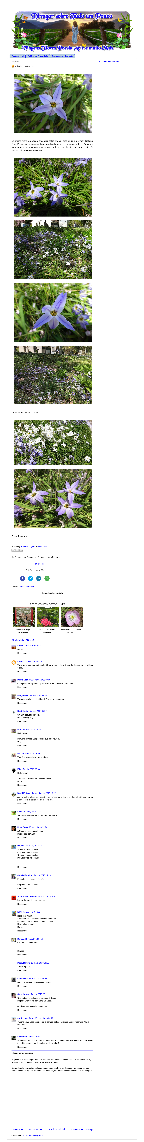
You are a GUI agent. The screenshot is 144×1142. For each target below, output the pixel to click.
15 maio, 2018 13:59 (35, 846)
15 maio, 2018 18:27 (38, 978)
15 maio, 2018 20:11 (39, 994)
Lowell (20, 661)
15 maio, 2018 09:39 (31, 769)
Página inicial (56, 1129)
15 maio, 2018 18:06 (40, 963)
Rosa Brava (22, 827)
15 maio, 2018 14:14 (42, 875)
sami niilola (22, 978)
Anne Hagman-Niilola (27, 896)
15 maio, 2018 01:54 (33, 661)
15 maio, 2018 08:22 (31, 753)
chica (19, 811)
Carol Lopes (23, 994)
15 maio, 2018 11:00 (32, 811)
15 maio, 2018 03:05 (41, 680)
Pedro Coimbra (24, 680)
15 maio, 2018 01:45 (33, 646)
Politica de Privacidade (38, 56)
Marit (19, 729)
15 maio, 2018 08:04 (32, 729)
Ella (19, 769)
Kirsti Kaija (22, 711)
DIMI (19, 912)
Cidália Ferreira (24, 875)
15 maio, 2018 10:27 (46, 793)
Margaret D (22, 695)
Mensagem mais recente (26, 1129)
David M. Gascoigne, (27, 793)
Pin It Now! (39, 564)
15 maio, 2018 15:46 (31, 912)
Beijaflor (21, 846)
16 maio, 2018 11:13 (36, 1037)
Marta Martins (23, 963)
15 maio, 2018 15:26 (47, 896)
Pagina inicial (18, 56)
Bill (19, 753)
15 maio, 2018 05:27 (38, 711)
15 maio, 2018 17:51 (34, 939)
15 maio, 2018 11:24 (38, 827)
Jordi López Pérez (25, 1018)
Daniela (20, 939)
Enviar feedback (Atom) (33, 1136)
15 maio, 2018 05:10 (38, 695)
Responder (22, 653)
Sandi (20, 646)
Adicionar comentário (22, 1053)
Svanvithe (22, 1037)
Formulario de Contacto (62, 56)
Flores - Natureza (26, 587)
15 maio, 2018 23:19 (44, 1018)
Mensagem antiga (82, 1129)
